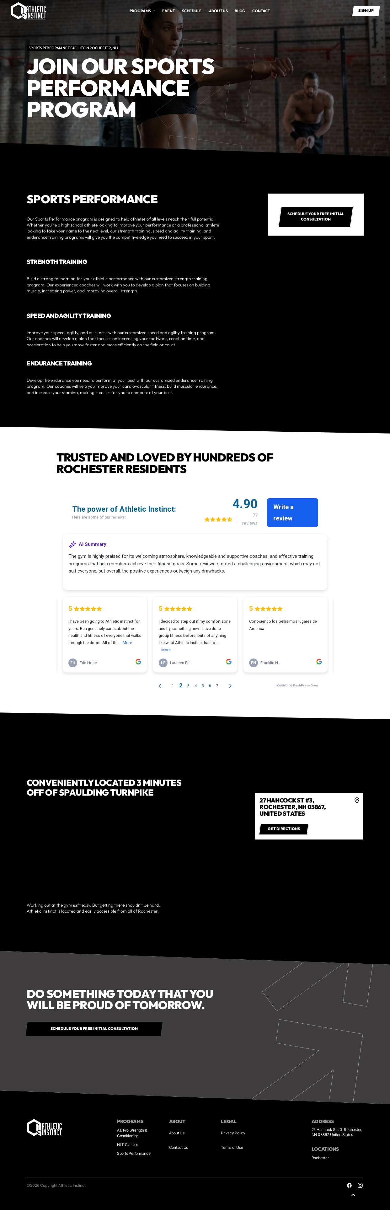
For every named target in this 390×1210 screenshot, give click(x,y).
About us (218, 10)
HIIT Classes (127, 1144)
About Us (176, 1133)
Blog (240, 10)
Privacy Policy (233, 1133)
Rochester (320, 1157)
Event (168, 10)
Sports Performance (134, 1153)
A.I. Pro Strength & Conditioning (132, 1133)
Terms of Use (232, 1147)
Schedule (192, 10)
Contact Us (178, 1147)
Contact (261, 10)
